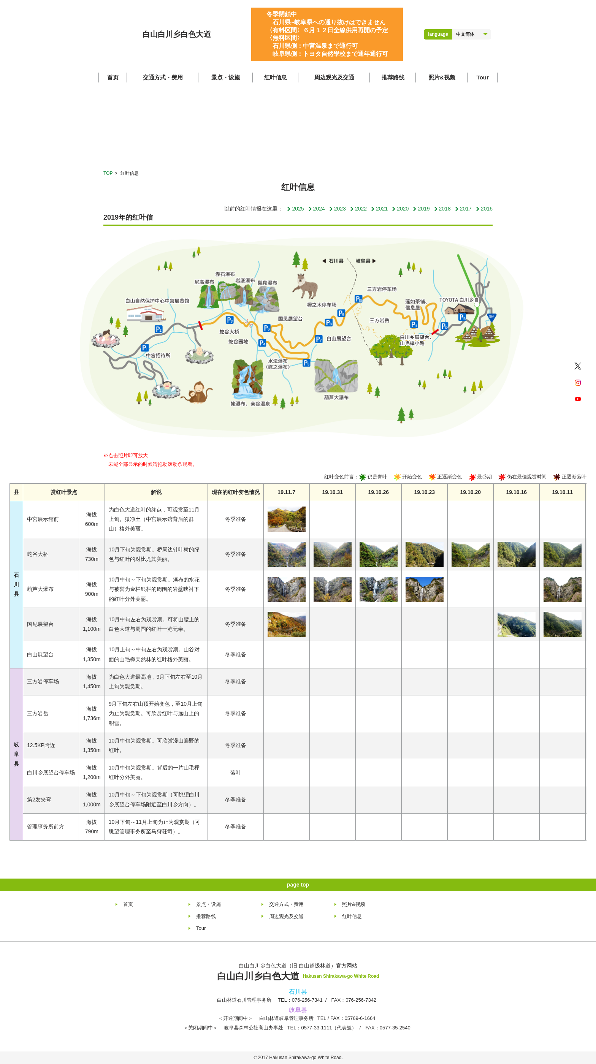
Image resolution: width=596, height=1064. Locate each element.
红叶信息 (275, 77)
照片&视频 (441, 77)
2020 (400, 209)
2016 (484, 209)
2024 (316, 209)
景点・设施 (225, 77)
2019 (421, 209)
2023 (337, 209)
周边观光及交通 (334, 77)
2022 (358, 209)
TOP (108, 173)
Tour (483, 77)
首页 (113, 77)
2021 (379, 209)
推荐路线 (393, 77)
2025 (295, 209)
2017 (463, 209)
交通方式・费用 (163, 77)
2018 (442, 209)
